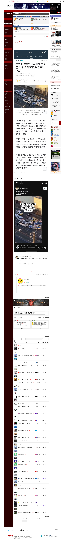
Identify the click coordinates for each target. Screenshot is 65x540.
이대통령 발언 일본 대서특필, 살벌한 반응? (25, 457)
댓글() (47, 36)
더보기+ (30, 320)
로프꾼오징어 (38, 447)
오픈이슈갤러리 (47, 31)
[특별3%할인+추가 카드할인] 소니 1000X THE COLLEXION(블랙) (56, 85)
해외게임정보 (6, 100)
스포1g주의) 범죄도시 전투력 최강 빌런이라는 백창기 (27, 389)
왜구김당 (38, 502)
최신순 (19, 307)
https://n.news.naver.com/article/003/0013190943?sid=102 (22, 172)
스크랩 (38, 274)
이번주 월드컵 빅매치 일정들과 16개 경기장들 (26, 488)
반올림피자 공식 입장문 (23, 437)
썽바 (37, 420)
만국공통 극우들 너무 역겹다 (23, 423)
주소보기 (15, 31)
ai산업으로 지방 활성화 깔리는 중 (24, 505)
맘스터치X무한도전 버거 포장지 (24, 406)
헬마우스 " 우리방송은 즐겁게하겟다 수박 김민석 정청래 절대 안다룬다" (29, 498)
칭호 (31, 285)
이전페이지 (39, 317)
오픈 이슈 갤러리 (6, 81)
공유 (36, 274)
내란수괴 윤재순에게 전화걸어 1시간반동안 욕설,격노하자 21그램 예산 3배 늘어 (30, 502)
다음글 (17, 317)
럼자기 (37, 413)
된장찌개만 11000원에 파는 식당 (24, 403)
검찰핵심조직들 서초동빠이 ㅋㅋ (24, 440)
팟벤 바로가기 (6, 93)
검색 (11, 23)
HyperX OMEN (6, 103)
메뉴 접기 (42, 285)
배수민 (37, 399)
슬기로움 (38, 365)
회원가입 (6, 20)
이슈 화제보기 (46, 16)
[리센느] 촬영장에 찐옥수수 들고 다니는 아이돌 (26, 413)
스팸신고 (43, 274)
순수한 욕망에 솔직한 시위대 (23, 430)
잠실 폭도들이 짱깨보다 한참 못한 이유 (25, 444)
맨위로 (43, 317)
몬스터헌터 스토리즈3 (7, 107)
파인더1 (38, 471)
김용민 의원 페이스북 (22, 471)
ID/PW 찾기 (9, 20)
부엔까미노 (38, 437)
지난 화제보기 (42, 16)
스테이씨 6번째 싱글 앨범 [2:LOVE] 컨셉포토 (26, 399)
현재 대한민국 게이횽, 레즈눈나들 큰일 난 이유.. (26, 372)
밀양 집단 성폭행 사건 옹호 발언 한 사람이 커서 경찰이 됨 (27, 355)
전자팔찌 (38, 372)
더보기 (28, 283)
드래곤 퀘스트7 (6, 110)
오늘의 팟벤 (6, 84)
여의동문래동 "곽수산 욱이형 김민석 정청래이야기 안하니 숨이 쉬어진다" (29, 358)
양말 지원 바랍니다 (22, 464)
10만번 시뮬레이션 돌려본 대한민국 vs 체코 (25, 512)
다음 (39, 518)
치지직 (5, 94)
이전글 (20, 317)
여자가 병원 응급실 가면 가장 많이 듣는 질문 (26, 420)
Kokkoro (38, 355)
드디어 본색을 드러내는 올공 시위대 (24, 379)
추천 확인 (46, 274)
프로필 (23, 285)
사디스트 (38, 430)
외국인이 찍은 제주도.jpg (23, 396)
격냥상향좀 (38, 379)
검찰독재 (38, 362)
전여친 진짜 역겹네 (22, 481)
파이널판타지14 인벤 (9, 13)
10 (37, 518)
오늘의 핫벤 (6, 83)
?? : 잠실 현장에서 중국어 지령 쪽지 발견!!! (25, 447)
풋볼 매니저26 (6, 112)
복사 (17, 31)
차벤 (5, 96)
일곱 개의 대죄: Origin (7, 106)
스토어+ (60, 25)
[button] (21, 328)
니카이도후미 (38, 454)
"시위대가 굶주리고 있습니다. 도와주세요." (25, 478)
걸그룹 (5, 97)
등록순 (17, 307)
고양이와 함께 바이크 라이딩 (23, 461)
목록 (44, 36)
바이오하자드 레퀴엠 (7, 109)
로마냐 (37, 423)
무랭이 (37, 505)
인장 (18, 285)
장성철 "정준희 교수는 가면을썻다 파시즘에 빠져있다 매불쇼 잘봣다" (29, 382)
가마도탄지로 (38, 358)
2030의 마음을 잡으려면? (23, 362)
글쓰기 (47, 336)
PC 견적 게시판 (6, 87)
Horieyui (38, 348)
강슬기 (37, 396)
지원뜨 (37, 440)
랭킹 (27, 285)
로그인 (57, 1)
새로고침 (48, 307)
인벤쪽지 (24, 283)
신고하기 (41, 274)
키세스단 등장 (22, 454)
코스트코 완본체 (22, 348)
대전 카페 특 (21, 495)
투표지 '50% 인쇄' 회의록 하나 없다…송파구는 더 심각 (27, 365)
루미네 (37, 444)
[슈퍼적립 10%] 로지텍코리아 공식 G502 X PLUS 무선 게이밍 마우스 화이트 (56, 88)
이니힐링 (26, 283)
